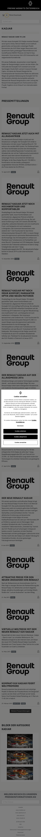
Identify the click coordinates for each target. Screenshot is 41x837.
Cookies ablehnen (20, 431)
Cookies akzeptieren (20, 437)
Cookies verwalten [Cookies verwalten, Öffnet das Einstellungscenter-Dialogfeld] (20, 442)
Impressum (20, 426)
